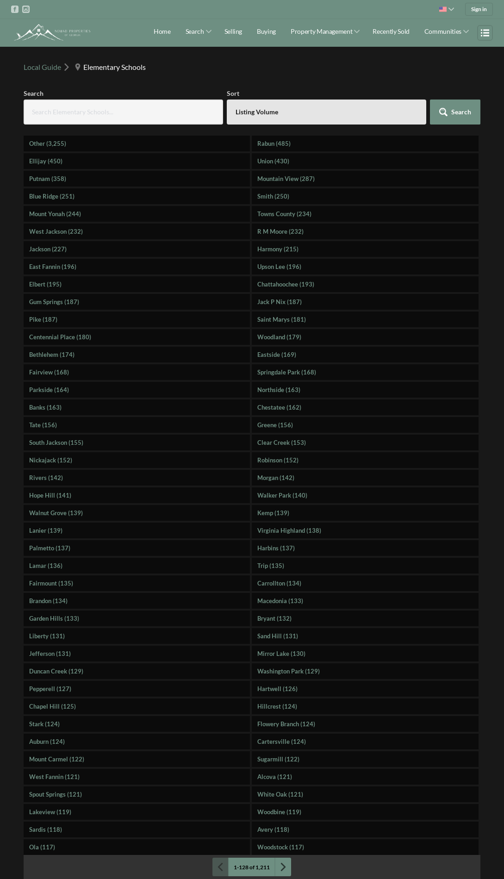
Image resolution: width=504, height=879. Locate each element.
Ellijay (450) (45, 161)
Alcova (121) (274, 776)
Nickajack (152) (50, 460)
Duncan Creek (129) (56, 671)
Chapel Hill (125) (52, 706)
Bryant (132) (274, 618)
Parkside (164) (49, 389)
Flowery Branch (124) (286, 724)
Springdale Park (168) (286, 372)
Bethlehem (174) (52, 354)
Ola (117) (42, 847)
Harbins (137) (276, 548)
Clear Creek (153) (281, 442)
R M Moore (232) (280, 231)
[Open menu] (485, 33)
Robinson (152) (278, 460)
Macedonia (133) (280, 601)
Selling (233, 31)
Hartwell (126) (277, 688)
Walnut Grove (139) (56, 513)
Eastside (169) (276, 354)
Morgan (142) (275, 477)
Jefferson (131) (50, 653)
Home (162, 31)
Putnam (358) (47, 178)
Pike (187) (43, 319)
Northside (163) (278, 389)
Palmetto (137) (49, 548)
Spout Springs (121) (55, 794)
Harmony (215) (278, 249)
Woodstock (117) (280, 847)
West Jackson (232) (56, 231)
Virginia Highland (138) (289, 530)
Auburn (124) (47, 741)
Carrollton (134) (279, 583)
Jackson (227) (48, 249)
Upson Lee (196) (279, 266)
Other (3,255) (47, 143)
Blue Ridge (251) (52, 196)
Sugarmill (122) (278, 759)
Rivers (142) (46, 477)
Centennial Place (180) (60, 337)
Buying (266, 31)
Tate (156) (43, 425)
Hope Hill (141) (50, 495)
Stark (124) (44, 724)
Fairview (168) (49, 372)
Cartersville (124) (281, 741)
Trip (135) (270, 565)
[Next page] (282, 867)
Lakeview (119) (50, 812)
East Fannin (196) (52, 266)
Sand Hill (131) (277, 636)
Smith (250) (273, 196)
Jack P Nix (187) (279, 301)
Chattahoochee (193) (285, 284)
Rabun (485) (274, 143)
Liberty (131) (47, 636)
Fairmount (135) (51, 583)
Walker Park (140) (282, 495)
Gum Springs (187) (54, 301)
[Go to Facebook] (15, 9)
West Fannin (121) (54, 776)
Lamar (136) (45, 565)
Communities (442, 31)
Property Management (321, 31)
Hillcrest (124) (277, 706)
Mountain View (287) (286, 178)
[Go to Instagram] (26, 9)
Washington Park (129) (288, 671)
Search (195, 31)
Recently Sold (391, 31)
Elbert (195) (45, 284)
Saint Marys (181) (281, 319)
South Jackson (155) (56, 442)
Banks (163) (45, 407)
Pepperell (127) (50, 688)
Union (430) (273, 161)
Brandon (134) (48, 601)
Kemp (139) (273, 513)
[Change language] (447, 9)
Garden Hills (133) (54, 618)
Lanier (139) (45, 530)
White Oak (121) (280, 794)
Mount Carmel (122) (56, 759)
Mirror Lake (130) (281, 653)
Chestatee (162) (279, 407)
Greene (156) (275, 425)
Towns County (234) (284, 214)
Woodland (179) (279, 337)
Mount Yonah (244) (55, 214)
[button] (455, 112)
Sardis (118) (45, 829)
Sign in (479, 9)
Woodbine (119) (279, 812)
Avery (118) (273, 829)
